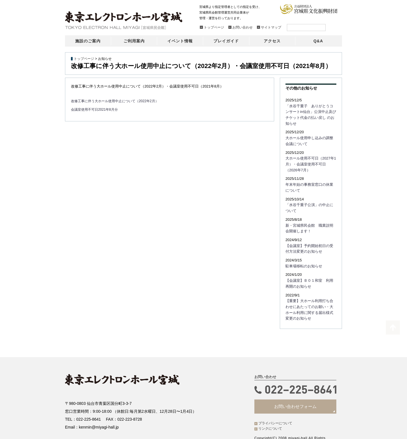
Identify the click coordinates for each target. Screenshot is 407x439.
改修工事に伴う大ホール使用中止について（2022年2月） (118, 101)
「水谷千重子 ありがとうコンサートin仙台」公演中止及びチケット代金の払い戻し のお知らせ (310, 111)
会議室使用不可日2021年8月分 (96, 109)
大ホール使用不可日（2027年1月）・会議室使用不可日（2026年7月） (309, 155)
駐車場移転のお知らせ (302, 253)
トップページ (84, 59)
